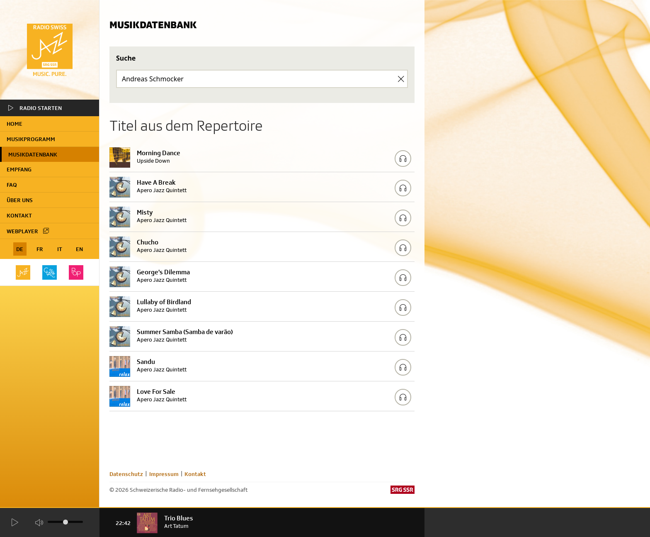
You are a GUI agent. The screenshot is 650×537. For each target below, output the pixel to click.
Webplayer (28, 231)
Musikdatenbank (32, 154)
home (14, 123)
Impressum (164, 474)
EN (79, 249)
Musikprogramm (31, 139)
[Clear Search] (401, 79)
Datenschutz (126, 474)
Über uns (20, 200)
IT (59, 249)
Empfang (19, 169)
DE (19, 249)
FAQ (12, 184)
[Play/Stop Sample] (402, 158)
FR (39, 249)
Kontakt (19, 215)
